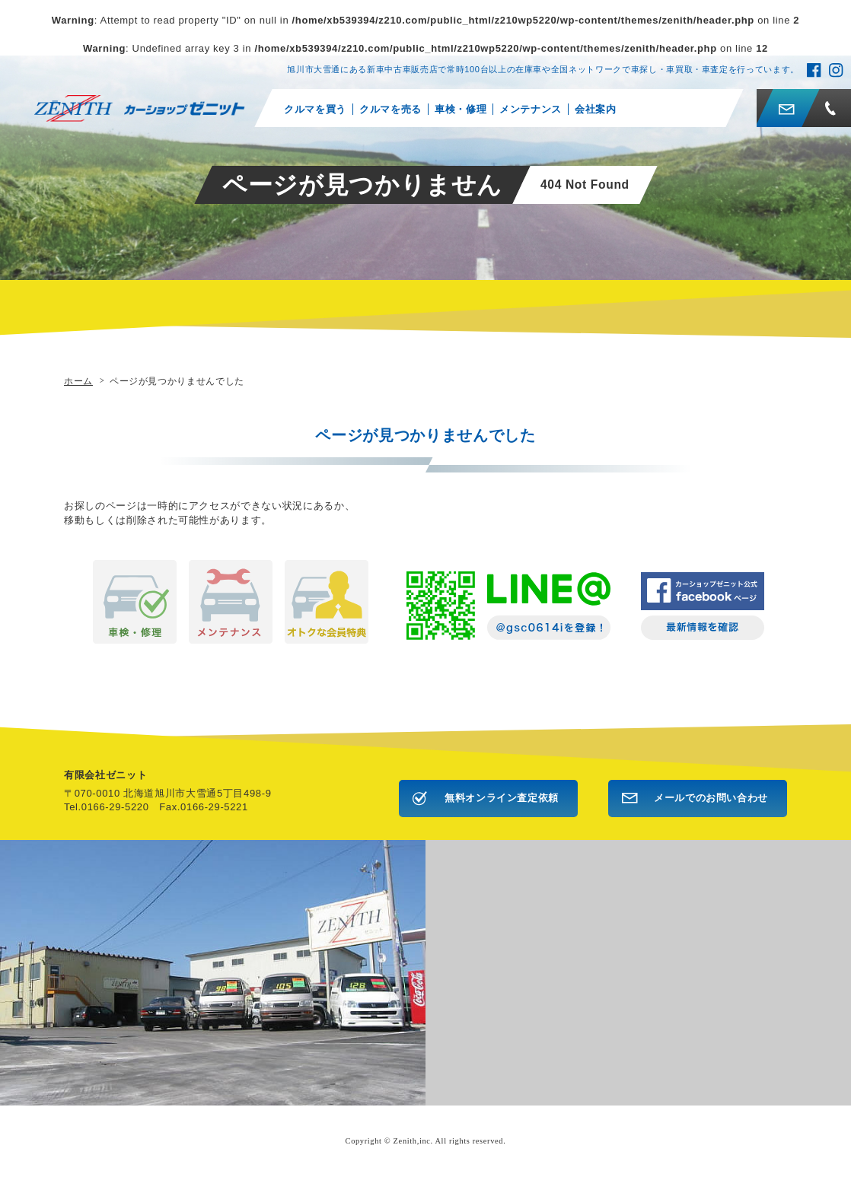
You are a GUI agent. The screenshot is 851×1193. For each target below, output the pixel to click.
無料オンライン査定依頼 (502, 797)
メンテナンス (530, 109)
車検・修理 (460, 109)
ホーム (78, 381)
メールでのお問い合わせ (711, 797)
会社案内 (596, 109)
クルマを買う (315, 109)
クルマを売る (390, 109)
